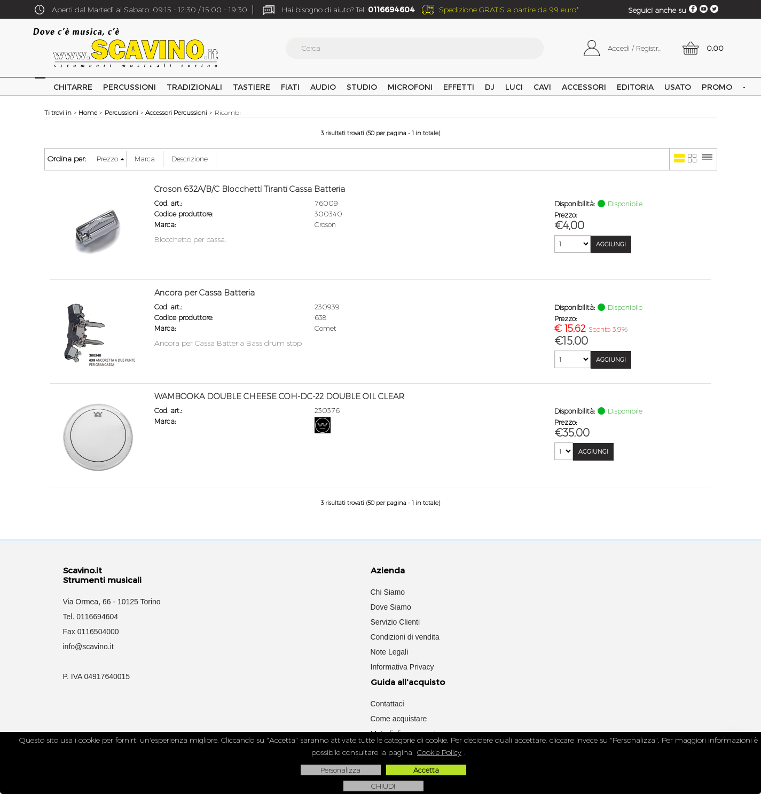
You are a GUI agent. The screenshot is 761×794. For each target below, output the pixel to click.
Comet (325, 328)
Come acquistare (399, 718)
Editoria (635, 86)
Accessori (584, 86)
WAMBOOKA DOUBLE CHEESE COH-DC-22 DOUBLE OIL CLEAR (279, 396)
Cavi (542, 86)
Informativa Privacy (402, 667)
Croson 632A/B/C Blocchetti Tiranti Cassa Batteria (249, 189)
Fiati (290, 86)
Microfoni (410, 86)
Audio (323, 86)
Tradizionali (194, 86)
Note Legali (390, 652)
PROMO (717, 86)
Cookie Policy (439, 752)
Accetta (426, 770)
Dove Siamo (391, 607)
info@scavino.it (88, 646)
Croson (325, 224)
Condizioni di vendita (405, 637)
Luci (514, 86)
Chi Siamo (388, 592)
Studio (362, 86)
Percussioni (129, 86)
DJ (490, 86)
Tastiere (251, 86)
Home (40, 86)
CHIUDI (383, 786)
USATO (677, 86)
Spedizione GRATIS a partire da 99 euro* (509, 9)
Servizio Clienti (395, 622)
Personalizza (340, 770)
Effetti (458, 86)
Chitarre (72, 86)
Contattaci (387, 703)
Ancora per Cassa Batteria (204, 293)
